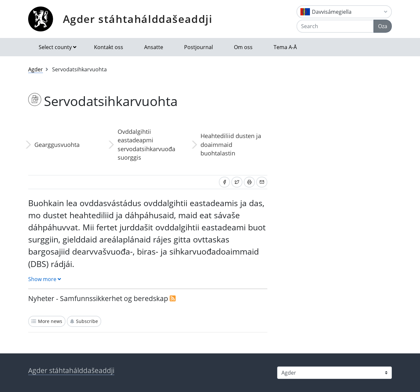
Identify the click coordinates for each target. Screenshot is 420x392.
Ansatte (153, 47)
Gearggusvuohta (57, 145)
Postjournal (198, 47)
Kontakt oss (108, 47)
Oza (382, 26)
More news (50, 321)
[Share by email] (261, 182)
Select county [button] (55, 47)
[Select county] (334, 372)
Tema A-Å (285, 47)
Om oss (243, 47)
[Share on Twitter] (236, 182)
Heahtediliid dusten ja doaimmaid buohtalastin (230, 144)
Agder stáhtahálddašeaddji (138, 19)
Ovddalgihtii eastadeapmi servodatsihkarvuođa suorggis (146, 144)
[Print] (249, 182)
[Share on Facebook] (224, 182)
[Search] (335, 26)
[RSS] (173, 298)
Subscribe (87, 321)
